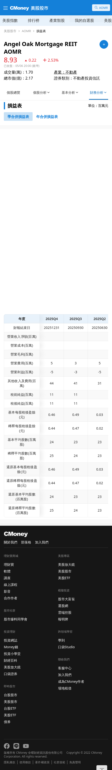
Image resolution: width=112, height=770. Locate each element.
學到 (61, 640)
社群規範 (59, 762)
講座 (7, 578)
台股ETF (10, 708)
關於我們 (10, 542)
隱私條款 (9, 762)
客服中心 (64, 668)
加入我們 (41, 542)
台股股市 (10, 695)
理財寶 (9, 564)
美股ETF (10, 715)
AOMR (26, 31)
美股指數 (10, 20)
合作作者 (10, 598)
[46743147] (18, 116)
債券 (7, 721)
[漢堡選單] (5, 7)
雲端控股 (64, 612)
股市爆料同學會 (15, 619)
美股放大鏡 (12, 667)
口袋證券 (10, 673)
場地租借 (64, 688)
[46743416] (47, 116)
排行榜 (33, 20)
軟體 (7, 571)
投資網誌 (10, 640)
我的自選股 (84, 20)
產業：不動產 (65, 72)
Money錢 (11, 647)
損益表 (41, 31)
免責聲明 (75, 762)
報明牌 (63, 619)
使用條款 (25, 762)
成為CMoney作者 (71, 681)
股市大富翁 (66, 599)
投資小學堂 (12, 653)
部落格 (26, 542)
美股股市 (10, 31)
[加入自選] (104, 44)
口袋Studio (66, 647)
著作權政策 (42, 762)
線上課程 (10, 584)
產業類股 (57, 20)
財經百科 (10, 660)
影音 (7, 591)
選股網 (63, 605)
